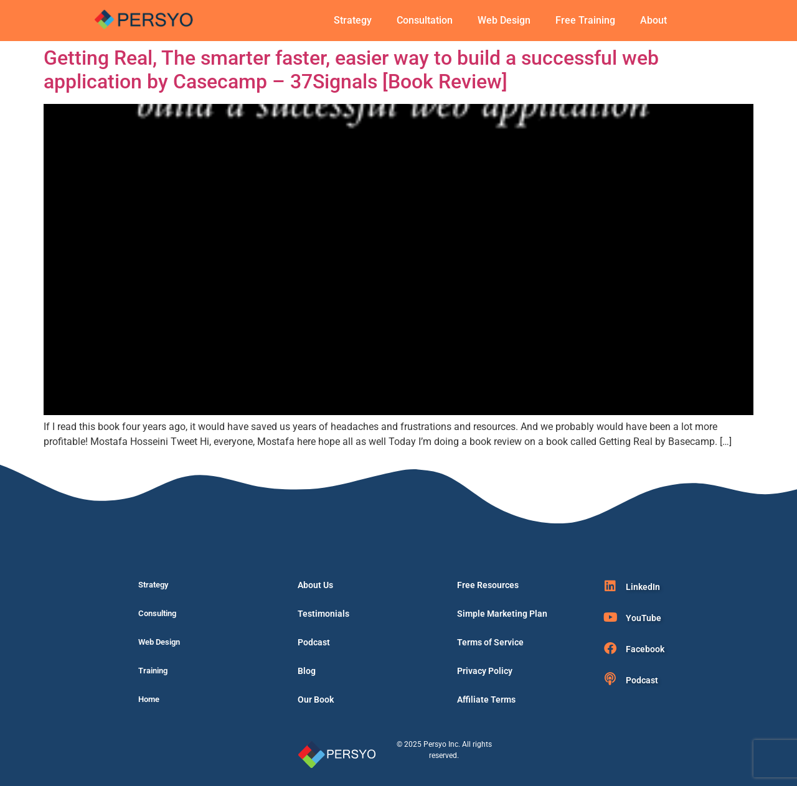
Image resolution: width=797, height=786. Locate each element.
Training (152, 670)
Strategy (353, 20)
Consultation (425, 20)
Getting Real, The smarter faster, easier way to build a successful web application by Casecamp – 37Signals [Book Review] (351, 69)
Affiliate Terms (486, 699)
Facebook (645, 649)
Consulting (157, 613)
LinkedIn (643, 587)
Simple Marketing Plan (502, 614)
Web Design (504, 20)
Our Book (316, 699)
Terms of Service (490, 642)
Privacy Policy (484, 671)
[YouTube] (610, 617)
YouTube (643, 618)
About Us (315, 585)
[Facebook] (610, 648)
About (653, 20)
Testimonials (323, 614)
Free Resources (488, 585)
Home (148, 699)
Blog (307, 671)
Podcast (314, 642)
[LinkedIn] (610, 586)
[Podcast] (610, 679)
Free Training (585, 20)
